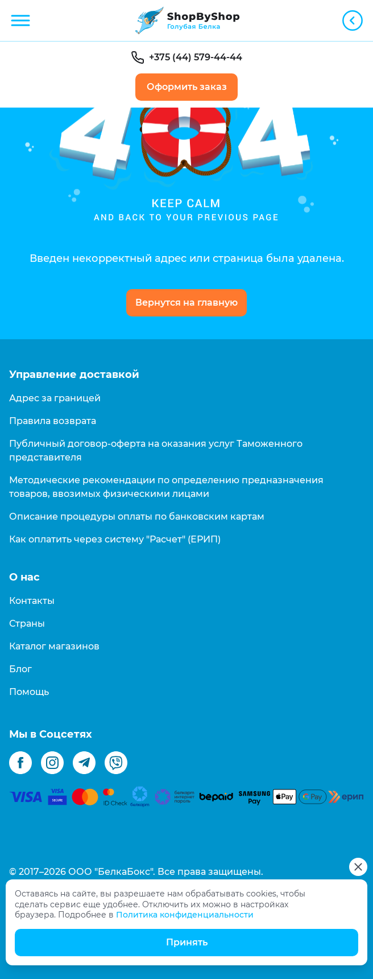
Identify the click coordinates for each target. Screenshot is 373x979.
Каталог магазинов (54, 646)
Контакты (32, 600)
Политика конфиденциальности (185, 915)
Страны (27, 623)
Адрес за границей (55, 398)
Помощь (29, 691)
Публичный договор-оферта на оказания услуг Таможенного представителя (155, 450)
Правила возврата (52, 421)
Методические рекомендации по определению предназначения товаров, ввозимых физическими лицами (166, 487)
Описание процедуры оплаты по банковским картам (136, 516)
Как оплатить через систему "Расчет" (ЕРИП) (115, 539)
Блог (20, 669)
